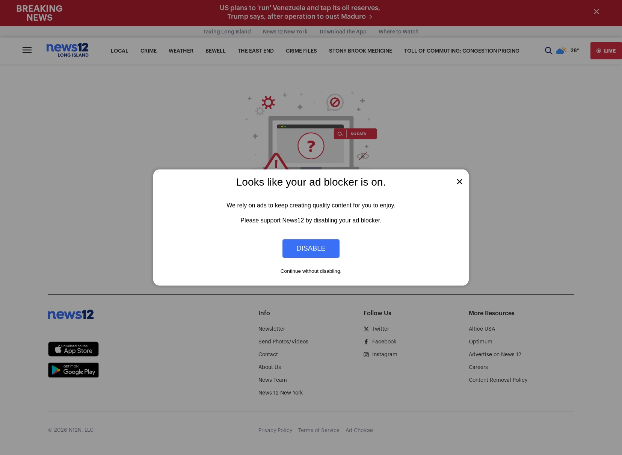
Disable (311, 248)
